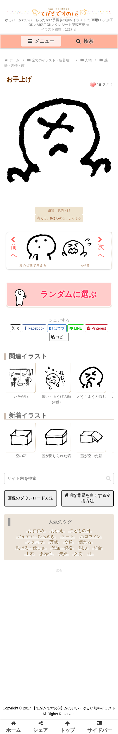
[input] (59, 478)
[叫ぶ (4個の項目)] (83, 548)
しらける (74, 218)
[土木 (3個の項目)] (29, 553)
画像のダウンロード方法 (30, 498)
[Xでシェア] (15, 328)
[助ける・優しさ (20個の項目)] (30, 548)
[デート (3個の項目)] (67, 536)
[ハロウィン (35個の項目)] (90, 536)
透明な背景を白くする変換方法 (87, 498)
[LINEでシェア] (75, 328)
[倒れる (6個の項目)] (85, 542)
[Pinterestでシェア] (96, 328)
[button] (59, 337)
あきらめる (57, 218)
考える (42, 218)
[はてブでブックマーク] (57, 328)
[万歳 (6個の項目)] (53, 542)
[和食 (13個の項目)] (97, 548)
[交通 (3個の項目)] (68, 542)
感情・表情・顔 (59, 210)
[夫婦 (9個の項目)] (63, 553)
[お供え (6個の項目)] (56, 530)
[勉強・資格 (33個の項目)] (61, 548)
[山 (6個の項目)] (90, 553)
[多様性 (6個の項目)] (46, 553)
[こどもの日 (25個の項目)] (79, 530)
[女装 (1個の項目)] (78, 553)
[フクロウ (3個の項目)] (34, 542)
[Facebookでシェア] (34, 328)
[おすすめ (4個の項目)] (36, 530)
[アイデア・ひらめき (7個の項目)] (36, 536)
